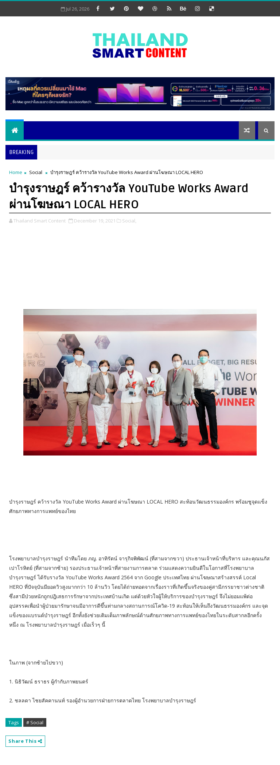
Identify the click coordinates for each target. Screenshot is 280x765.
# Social (34, 722)
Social (35, 172)
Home (15, 172)
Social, (129, 220)
